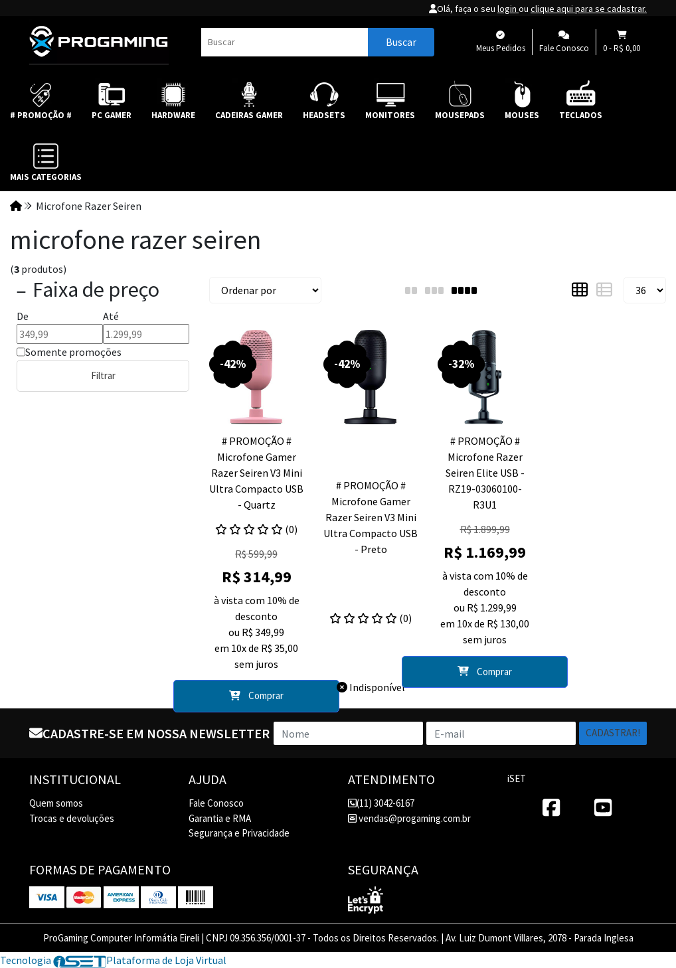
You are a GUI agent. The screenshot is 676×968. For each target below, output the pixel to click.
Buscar (401, 41)
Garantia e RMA (220, 818)
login (508, 9)
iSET (516, 778)
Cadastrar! (613, 732)
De (23, 316)
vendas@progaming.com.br (409, 818)
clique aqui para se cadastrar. (589, 9)
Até (111, 316)
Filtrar (103, 375)
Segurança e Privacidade (239, 833)
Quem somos (56, 803)
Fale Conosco (216, 803)
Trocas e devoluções (71, 818)
